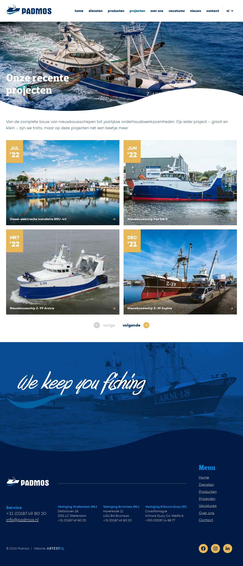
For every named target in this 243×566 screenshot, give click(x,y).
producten (116, 11)
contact (212, 11)
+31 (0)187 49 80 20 (26, 513)
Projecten (207, 498)
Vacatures (208, 505)
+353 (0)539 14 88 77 (160, 520)
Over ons (206, 513)
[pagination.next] (136, 325)
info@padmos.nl (22, 519)
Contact (206, 520)
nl (227, 11)
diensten (96, 11)
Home (204, 477)
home (79, 11)
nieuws (195, 11)
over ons (156, 11)
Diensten (206, 484)
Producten (208, 491)
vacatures (177, 11)
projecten (137, 11)
